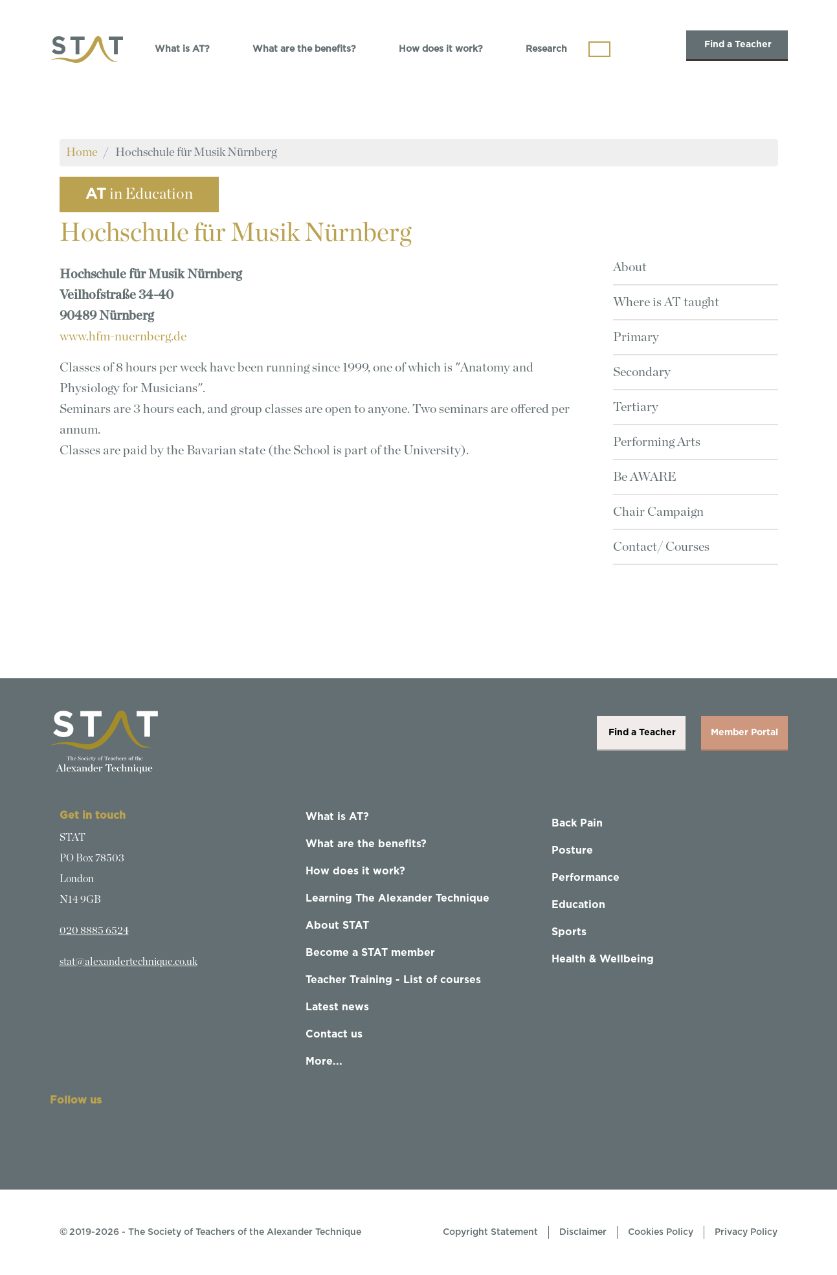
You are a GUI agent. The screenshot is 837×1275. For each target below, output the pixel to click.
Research (546, 49)
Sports (569, 932)
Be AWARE (644, 477)
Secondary (642, 372)
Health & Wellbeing (603, 959)
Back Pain (577, 823)
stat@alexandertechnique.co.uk (128, 962)
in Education (139, 194)
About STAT (337, 925)
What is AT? (182, 49)
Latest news (337, 1007)
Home (82, 152)
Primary (636, 337)
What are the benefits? (304, 49)
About (630, 267)
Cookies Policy (660, 1232)
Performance (585, 877)
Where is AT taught (666, 302)
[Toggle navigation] (599, 49)
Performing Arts (656, 442)
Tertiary (635, 407)
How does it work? (441, 49)
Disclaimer (583, 1232)
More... (324, 1061)
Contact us (334, 1034)
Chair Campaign (658, 511)
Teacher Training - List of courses (393, 980)
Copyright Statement (490, 1232)
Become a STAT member (370, 953)
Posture (572, 850)
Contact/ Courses (661, 546)
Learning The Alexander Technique (397, 898)
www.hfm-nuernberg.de (123, 336)
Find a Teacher (737, 44)
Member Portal (744, 732)
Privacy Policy (746, 1232)
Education (578, 905)
